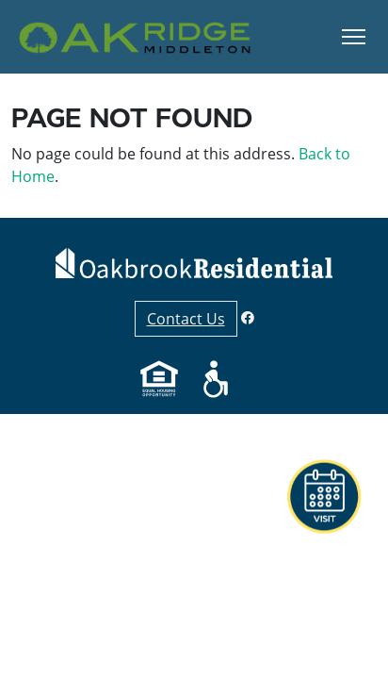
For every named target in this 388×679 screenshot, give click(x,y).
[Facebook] (247, 317)
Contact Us (186, 318)
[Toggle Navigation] (354, 36)
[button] (364, 646)
